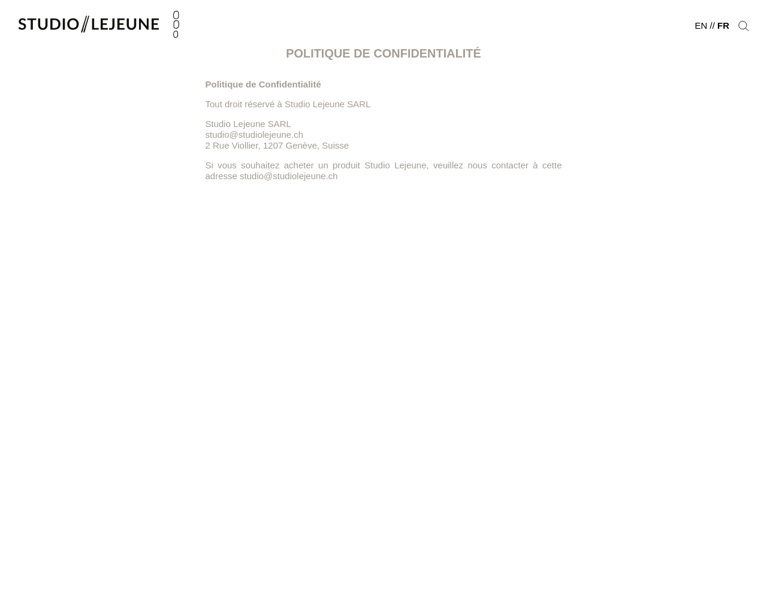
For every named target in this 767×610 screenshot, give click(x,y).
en (700, 25)
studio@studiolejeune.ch (289, 176)
